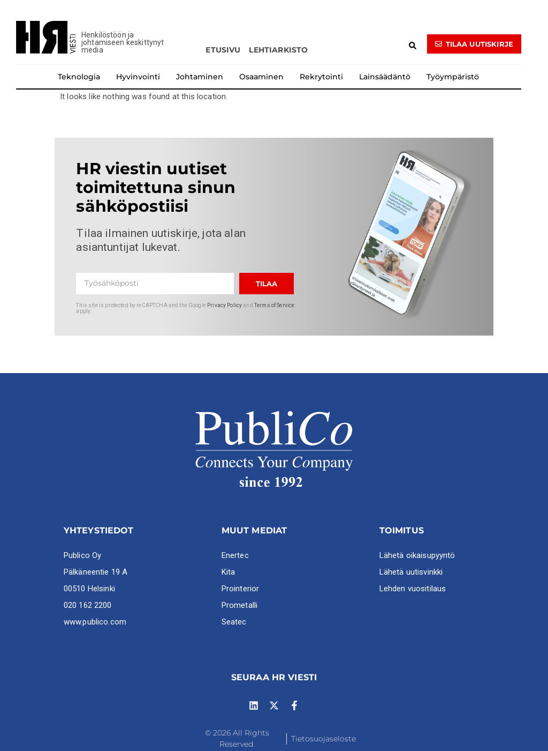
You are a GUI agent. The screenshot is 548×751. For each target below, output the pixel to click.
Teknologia (79, 76)
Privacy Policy (224, 305)
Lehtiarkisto (278, 50)
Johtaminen (199, 76)
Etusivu (223, 50)
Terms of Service (274, 305)
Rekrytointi (321, 76)
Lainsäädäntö (384, 76)
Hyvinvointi (138, 76)
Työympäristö (453, 76)
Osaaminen (261, 76)
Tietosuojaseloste (323, 738)
